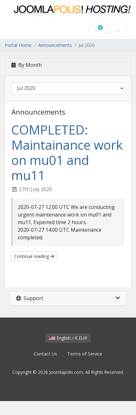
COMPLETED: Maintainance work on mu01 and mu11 (67, 152)
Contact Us (45, 354)
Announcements (55, 45)
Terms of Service (84, 354)
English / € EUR (68, 338)
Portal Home (18, 45)
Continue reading (34, 256)
